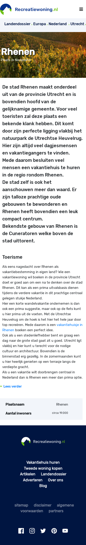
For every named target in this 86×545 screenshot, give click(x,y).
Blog (43, 486)
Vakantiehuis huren (43, 462)
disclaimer (42, 505)
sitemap (21, 505)
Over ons (55, 480)
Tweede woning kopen (43, 468)
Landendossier (53, 474)
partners (56, 511)
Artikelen (27, 474)
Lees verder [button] (11, 386)
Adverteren (32, 480)
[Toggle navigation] (81, 9)
